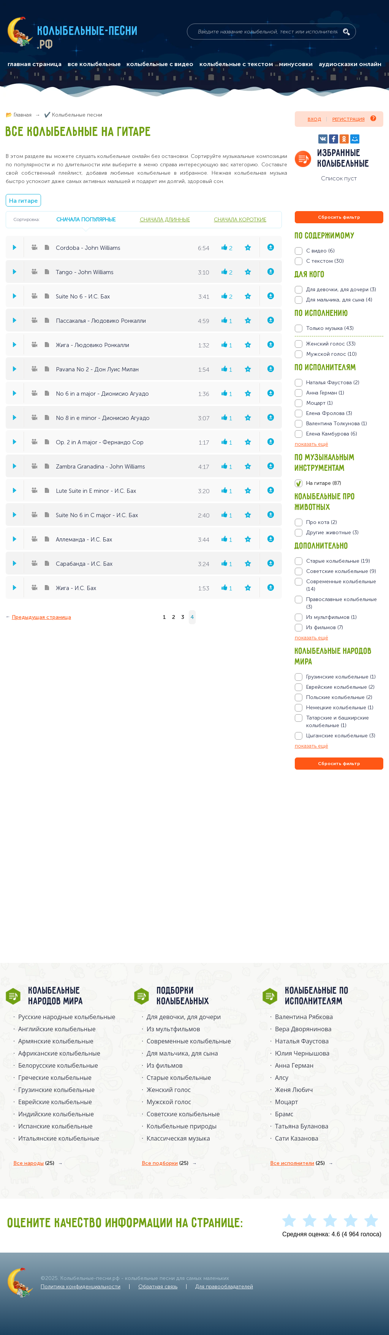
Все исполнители (297, 1163)
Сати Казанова (296, 1138)
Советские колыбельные (183, 1114)
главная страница (35, 64)
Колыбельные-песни (88, 31)
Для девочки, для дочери (184, 1017)
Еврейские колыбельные (55, 1102)
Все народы (33, 1163)
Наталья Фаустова (302, 1041)
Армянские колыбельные (55, 1041)
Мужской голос (169, 1102)
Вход (314, 119)
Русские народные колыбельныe (66, 1017)
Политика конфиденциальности (80, 1286)
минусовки (296, 64)
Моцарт (286, 1102)
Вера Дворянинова (303, 1029)
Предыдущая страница (41, 617)
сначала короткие (240, 219)
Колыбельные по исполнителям (317, 996)
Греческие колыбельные (55, 1077)
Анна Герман (294, 1065)
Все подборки (165, 1163)
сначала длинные (165, 219)
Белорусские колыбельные (58, 1065)
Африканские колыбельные (59, 1053)
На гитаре (23, 200)
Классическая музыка (178, 1138)
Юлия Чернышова (302, 1053)
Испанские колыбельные (55, 1126)
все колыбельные (94, 64)
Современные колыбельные (189, 1041)
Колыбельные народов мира (55, 996)
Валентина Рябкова (304, 1017)
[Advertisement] (340, 853)
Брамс (284, 1114)
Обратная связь (157, 1286)
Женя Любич (294, 1090)
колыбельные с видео (160, 64)
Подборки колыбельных (183, 996)
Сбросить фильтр (339, 217)
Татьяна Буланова (301, 1126)
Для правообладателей (224, 1286)
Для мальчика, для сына (182, 1053)
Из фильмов (165, 1065)
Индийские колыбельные (56, 1114)
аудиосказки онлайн (350, 64)
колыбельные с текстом (236, 64)
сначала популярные (85, 219)
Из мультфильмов (173, 1029)
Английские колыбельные (57, 1029)
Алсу (281, 1077)
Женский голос (169, 1090)
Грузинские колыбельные (56, 1090)
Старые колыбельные (179, 1077)
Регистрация (354, 118)
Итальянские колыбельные (58, 1138)
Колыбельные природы (182, 1126)
